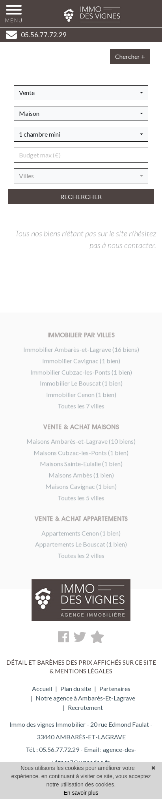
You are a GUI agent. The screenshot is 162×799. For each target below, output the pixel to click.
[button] (81, 92)
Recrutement (85, 707)
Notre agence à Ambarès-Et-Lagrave (85, 698)
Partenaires (114, 688)
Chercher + (130, 56)
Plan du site (75, 688)
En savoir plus (81, 793)
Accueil (42, 688)
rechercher (81, 196)
